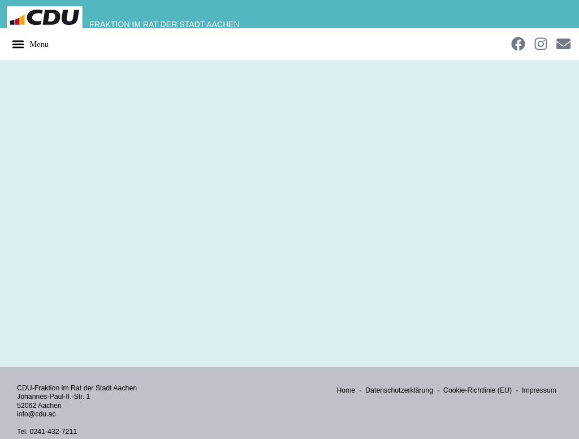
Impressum (539, 390)
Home (345, 390)
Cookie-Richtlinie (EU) (477, 390)
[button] (29, 44)
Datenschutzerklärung (399, 390)
